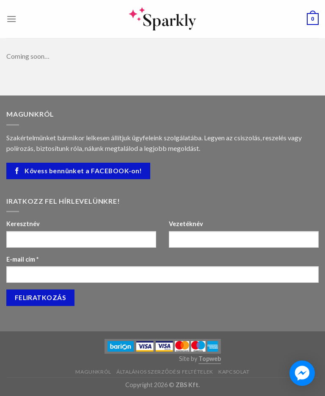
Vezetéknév (186, 223)
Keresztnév (23, 223)
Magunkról (93, 372)
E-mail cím (22, 259)
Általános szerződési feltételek (164, 372)
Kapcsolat (234, 372)
